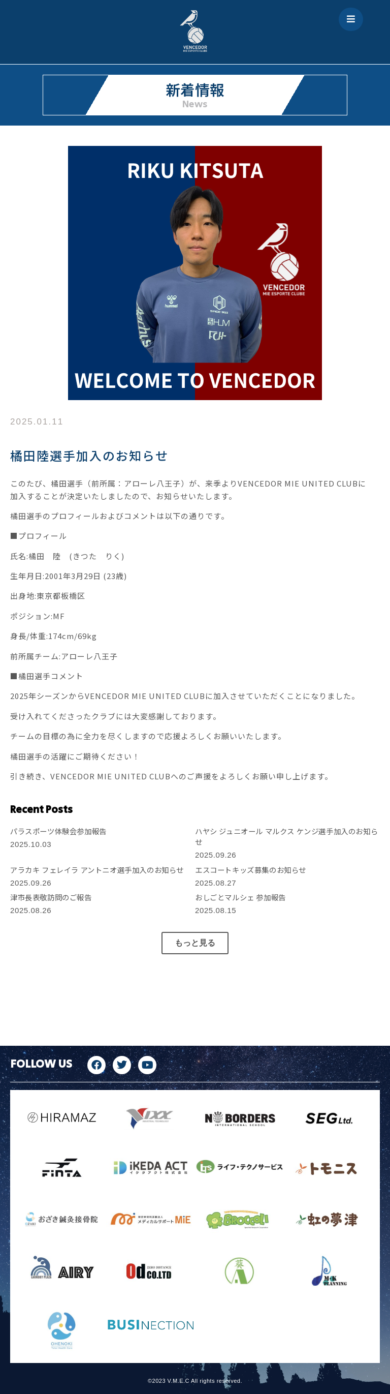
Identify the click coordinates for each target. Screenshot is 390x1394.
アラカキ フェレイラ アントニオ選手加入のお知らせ (97, 869)
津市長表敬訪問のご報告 (51, 897)
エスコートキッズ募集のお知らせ (250, 869)
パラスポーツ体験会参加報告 (58, 831)
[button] (195, 943)
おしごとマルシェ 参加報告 (240, 897)
